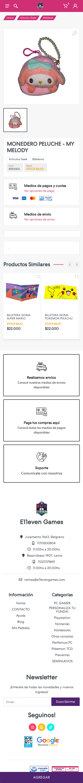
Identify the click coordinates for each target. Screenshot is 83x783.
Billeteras (48, 17)
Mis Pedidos (21, 628)
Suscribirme (65, 701)
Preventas (62, 655)
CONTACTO (21, 609)
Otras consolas (62, 636)
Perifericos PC (62, 642)
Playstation (62, 618)
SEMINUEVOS (62, 661)
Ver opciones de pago (39, 190)
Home (10, 17)
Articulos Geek (28, 17)
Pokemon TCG (62, 649)
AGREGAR (41, 777)
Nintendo (62, 624)
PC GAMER (62, 603)
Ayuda (20, 615)
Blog (20, 622)
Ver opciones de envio (39, 219)
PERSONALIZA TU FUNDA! (62, 609)
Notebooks (62, 630)
